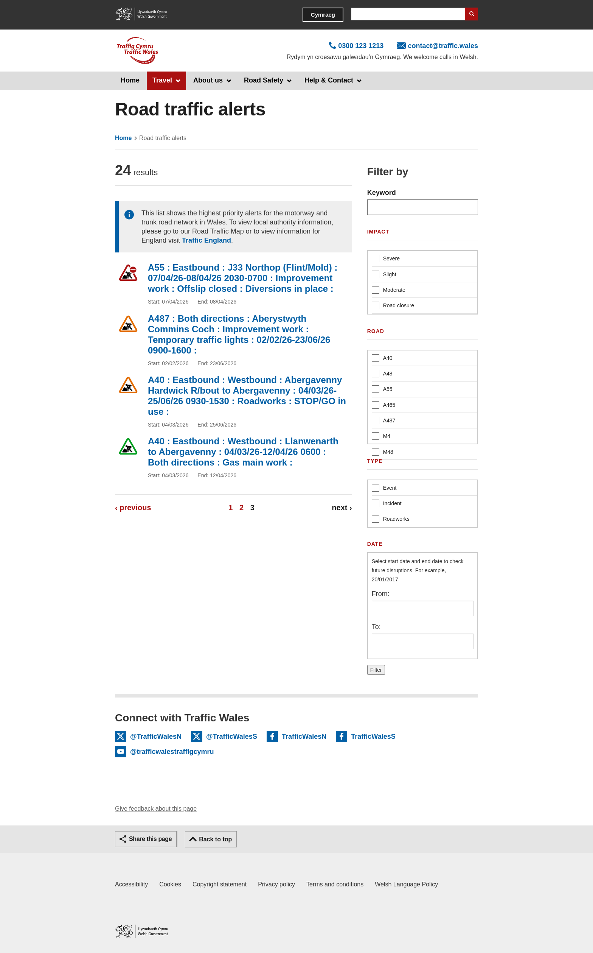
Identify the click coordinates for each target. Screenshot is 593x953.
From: (381, 594)
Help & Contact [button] (328, 80)
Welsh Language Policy (406, 884)
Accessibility (131, 884)
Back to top (215, 839)
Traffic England (206, 240)
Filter (376, 670)
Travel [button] (162, 80)
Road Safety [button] (263, 80)
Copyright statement (219, 884)
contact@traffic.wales (443, 46)
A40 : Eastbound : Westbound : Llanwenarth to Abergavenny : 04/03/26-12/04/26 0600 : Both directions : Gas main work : (243, 451)
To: (376, 627)
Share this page (150, 839)
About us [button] (208, 80)
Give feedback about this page (156, 808)
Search (471, 14)
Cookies (170, 884)
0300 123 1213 (360, 46)
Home (130, 80)
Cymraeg (323, 14)
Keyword (381, 192)
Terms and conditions (334, 884)
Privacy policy (276, 884)
